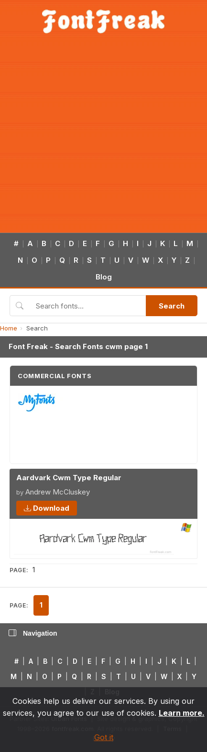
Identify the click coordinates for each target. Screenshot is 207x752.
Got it (103, 737)
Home (8, 328)
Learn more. (182, 713)
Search (172, 305)
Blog (104, 276)
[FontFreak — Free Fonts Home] (103, 21)
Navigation (33, 633)
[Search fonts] (87, 305)
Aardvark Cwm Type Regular (68, 477)
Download (46, 508)
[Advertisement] (89, 138)
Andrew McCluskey (57, 491)
